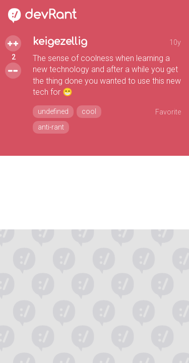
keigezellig (60, 41)
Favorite (168, 112)
